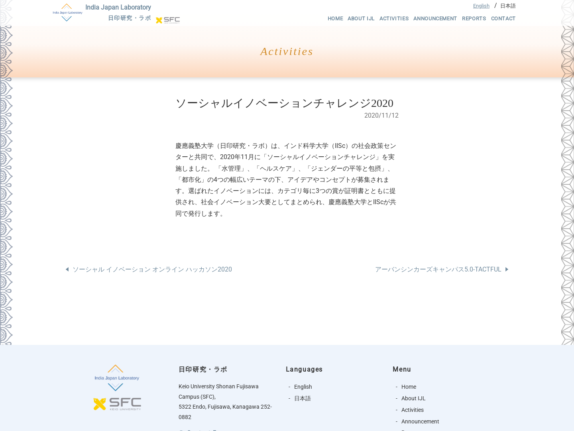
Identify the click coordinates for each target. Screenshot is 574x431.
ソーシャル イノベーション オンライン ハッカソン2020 (152, 269)
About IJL (361, 19)
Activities (394, 19)
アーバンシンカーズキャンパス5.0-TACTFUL (438, 269)
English (481, 6)
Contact (503, 19)
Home (335, 19)
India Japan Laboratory (118, 14)
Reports (474, 19)
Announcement (435, 19)
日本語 (508, 6)
